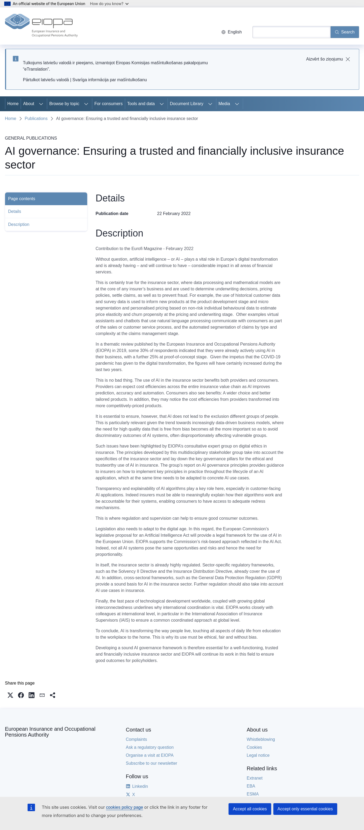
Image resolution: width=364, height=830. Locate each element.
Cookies (254, 747)
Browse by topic (64, 103)
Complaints (136, 739)
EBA (251, 786)
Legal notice (258, 755)
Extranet (255, 778)
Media (224, 103)
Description (18, 224)
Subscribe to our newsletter (151, 763)
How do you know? (109, 3)
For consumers (108, 103)
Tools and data (141, 103)
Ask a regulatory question (150, 747)
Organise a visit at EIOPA (150, 755)
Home (13, 103)
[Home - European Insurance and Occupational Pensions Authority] (41, 26)
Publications (36, 118)
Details (14, 211)
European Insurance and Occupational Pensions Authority (50, 732)
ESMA (253, 794)
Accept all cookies (250, 809)
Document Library (186, 103)
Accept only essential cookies (305, 809)
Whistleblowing (261, 739)
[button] (10, 695)
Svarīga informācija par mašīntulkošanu (109, 80)
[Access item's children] (41, 103)
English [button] (231, 32)
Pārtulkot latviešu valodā (46, 80)
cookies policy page (124, 807)
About (28, 103)
